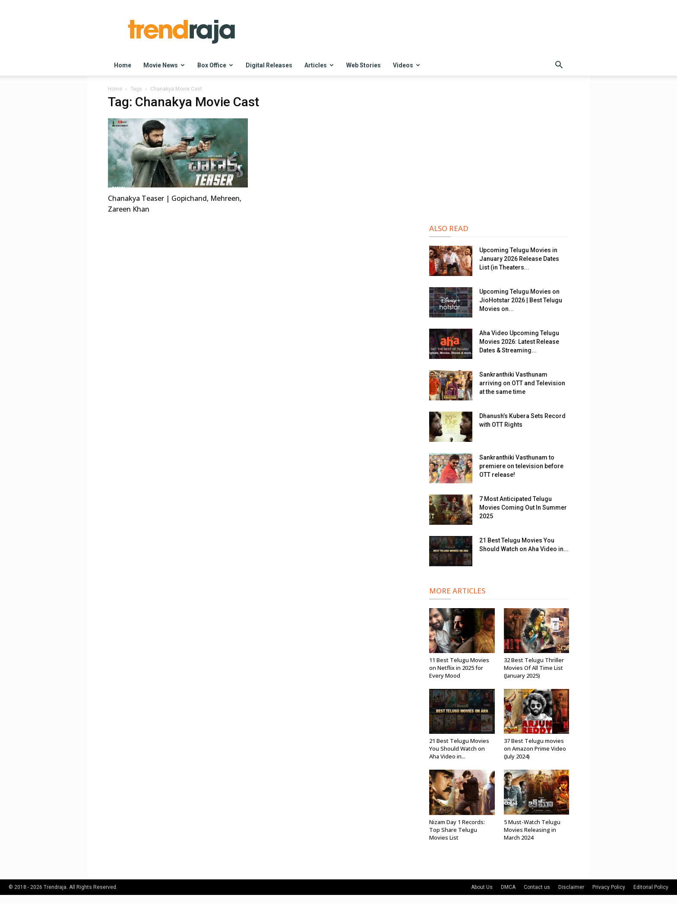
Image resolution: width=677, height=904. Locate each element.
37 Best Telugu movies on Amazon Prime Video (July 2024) (535, 748)
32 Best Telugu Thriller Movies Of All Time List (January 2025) (534, 667)
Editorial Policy (650, 887)
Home (122, 65)
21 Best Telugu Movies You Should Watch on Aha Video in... (459, 748)
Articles (319, 65)
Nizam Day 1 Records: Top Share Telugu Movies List (457, 829)
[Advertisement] (499, 152)
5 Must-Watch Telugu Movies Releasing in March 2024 (532, 829)
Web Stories (363, 65)
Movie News (164, 65)
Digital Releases (269, 65)
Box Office (215, 65)
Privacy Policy (608, 887)
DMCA (508, 887)
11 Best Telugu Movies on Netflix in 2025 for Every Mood (459, 667)
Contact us (537, 887)
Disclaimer (571, 887)
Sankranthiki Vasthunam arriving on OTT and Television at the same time (522, 383)
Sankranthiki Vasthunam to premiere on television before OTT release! (521, 466)
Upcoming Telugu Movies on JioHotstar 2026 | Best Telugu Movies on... (520, 300)
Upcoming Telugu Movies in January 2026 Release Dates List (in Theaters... (519, 259)
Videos (406, 65)
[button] (558, 66)
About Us (482, 887)
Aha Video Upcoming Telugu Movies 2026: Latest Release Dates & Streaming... (519, 342)
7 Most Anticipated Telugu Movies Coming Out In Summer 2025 (523, 507)
